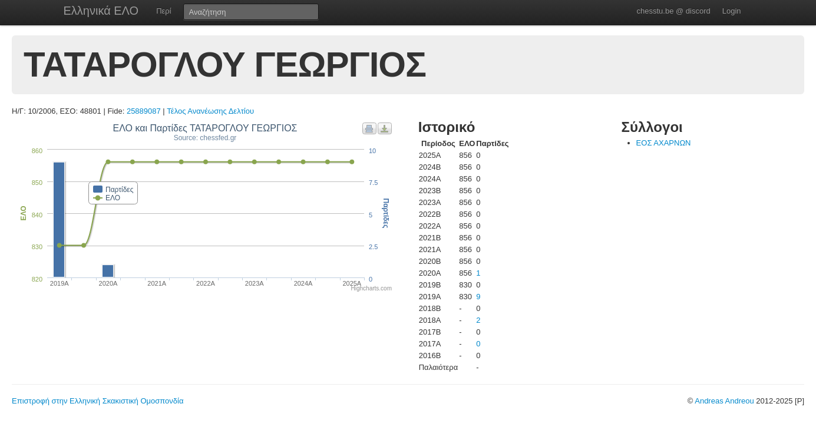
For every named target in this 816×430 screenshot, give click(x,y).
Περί (163, 10)
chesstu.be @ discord (673, 10)
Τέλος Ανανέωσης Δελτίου (210, 111)
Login (731, 10)
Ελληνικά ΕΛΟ (101, 10)
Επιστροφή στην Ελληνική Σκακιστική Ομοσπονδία (97, 400)
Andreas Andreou (724, 400)
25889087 (144, 111)
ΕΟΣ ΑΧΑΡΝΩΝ (663, 142)
